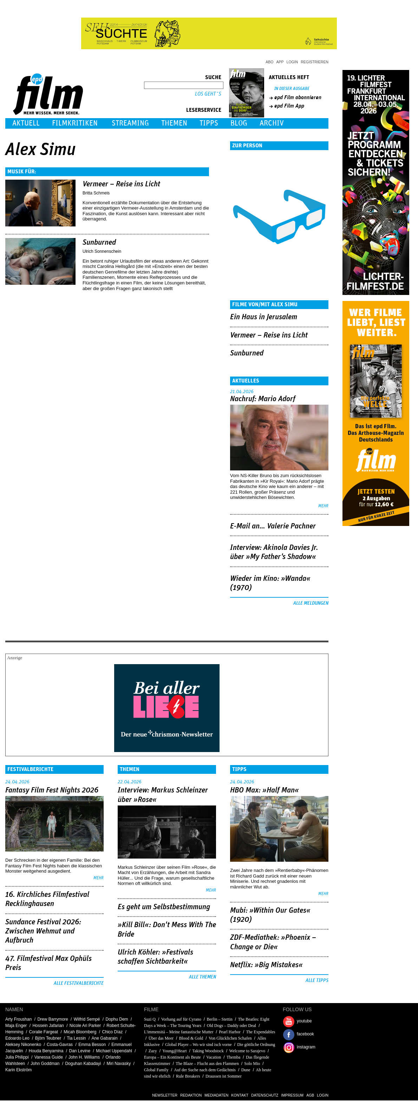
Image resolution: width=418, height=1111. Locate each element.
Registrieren (314, 62)
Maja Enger (16, 1025)
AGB (310, 1095)
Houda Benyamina (46, 1050)
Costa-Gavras (60, 1044)
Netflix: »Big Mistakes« (266, 965)
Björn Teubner (48, 1038)
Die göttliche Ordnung (256, 1044)
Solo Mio (252, 1063)
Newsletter (164, 1095)
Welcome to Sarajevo (247, 1050)
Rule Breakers (188, 1076)
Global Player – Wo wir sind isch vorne (198, 1044)
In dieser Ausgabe (291, 89)
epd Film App (289, 106)
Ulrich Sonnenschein (102, 251)
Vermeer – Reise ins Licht (121, 184)
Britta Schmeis (96, 193)
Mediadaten (216, 1095)
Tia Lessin (76, 1038)
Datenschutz (264, 1095)
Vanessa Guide (48, 1057)
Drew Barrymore (52, 1019)
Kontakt (239, 1095)
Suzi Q (150, 1019)
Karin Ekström (18, 1069)
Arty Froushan (18, 1019)
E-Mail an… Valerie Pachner (273, 526)
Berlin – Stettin (219, 1019)
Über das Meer (161, 1038)
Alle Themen (202, 977)
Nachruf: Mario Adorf (262, 399)
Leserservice (203, 110)
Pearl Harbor (230, 1031)
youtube (304, 1021)
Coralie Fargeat (43, 1031)
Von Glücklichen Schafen (231, 1038)
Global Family (156, 1069)
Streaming (130, 123)
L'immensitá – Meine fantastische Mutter (178, 1031)
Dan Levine (80, 1050)
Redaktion (191, 1095)
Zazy (153, 1050)
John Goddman (45, 1063)
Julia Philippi (17, 1057)
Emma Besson (92, 1044)
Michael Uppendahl (114, 1050)
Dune (245, 1069)
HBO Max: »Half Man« (264, 790)
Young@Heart (174, 1050)
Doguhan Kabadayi (83, 1063)
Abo (269, 62)
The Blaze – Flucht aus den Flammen (207, 1063)
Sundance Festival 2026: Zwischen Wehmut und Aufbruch (43, 931)
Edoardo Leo (17, 1038)
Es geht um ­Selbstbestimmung (164, 907)
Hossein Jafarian (48, 1025)
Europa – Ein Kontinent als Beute (172, 1057)
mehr (323, 506)
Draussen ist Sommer (223, 1076)
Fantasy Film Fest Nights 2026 (51, 790)
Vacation (213, 1057)
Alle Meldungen (310, 603)
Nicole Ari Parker (85, 1025)
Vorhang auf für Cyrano (181, 1019)
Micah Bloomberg (80, 1031)
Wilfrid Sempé (87, 1019)
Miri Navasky (119, 1063)
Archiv (272, 123)
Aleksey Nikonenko (23, 1044)
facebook (305, 1034)
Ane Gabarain (105, 1038)
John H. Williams (84, 1057)
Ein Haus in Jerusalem (263, 317)
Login (292, 62)
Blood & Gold (191, 1038)
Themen (174, 123)
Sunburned (99, 242)
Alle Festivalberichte (79, 983)
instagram (306, 1047)
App (280, 62)
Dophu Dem (117, 1019)
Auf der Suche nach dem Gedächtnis (205, 1069)
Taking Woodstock (208, 1050)
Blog (238, 123)
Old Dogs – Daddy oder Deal (231, 1025)
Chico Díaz (112, 1031)
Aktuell (26, 123)
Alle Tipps (317, 980)
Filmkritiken (75, 123)
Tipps (209, 123)
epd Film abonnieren (297, 97)
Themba (233, 1057)
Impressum (292, 1095)
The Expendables (260, 1031)
